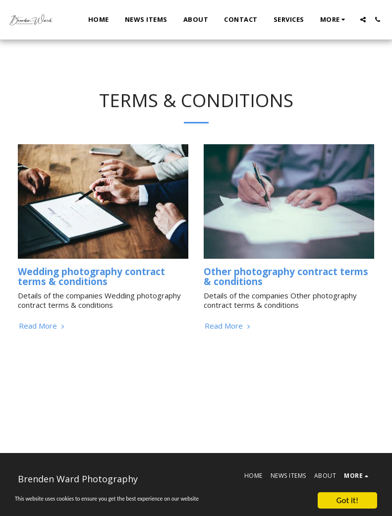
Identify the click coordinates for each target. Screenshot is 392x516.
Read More (42, 326)
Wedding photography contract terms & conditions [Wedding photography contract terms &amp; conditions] (91, 276)
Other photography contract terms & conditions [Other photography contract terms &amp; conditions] (286, 276)
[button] (363, 19)
